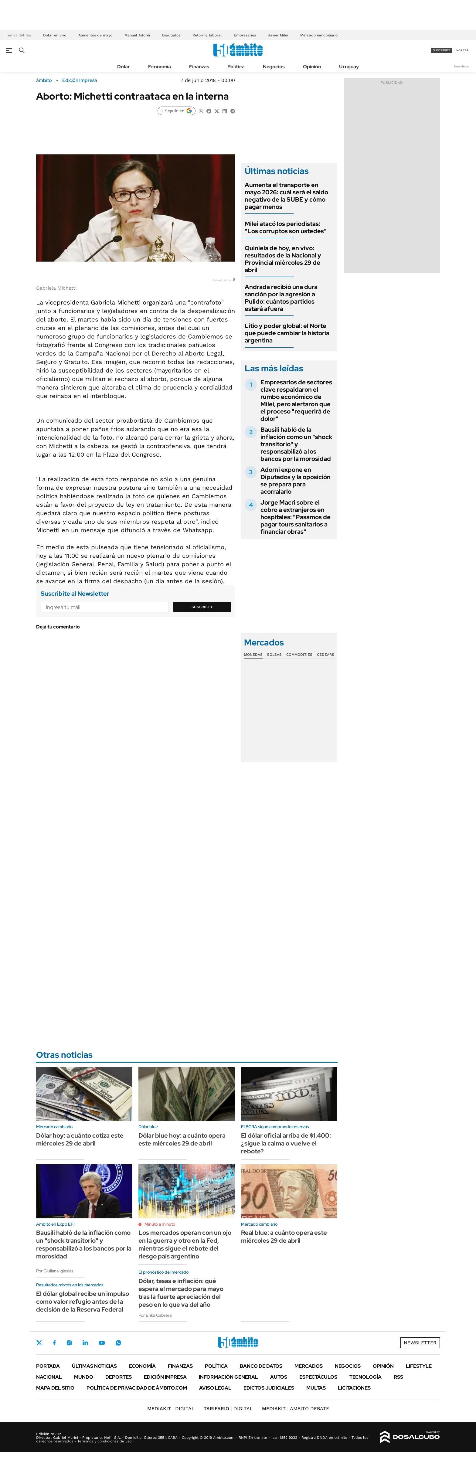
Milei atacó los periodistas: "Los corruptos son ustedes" (286, 227)
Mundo (83, 1377)
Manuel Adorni (137, 35)
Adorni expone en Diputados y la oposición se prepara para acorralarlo (295, 480)
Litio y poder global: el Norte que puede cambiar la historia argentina (287, 333)
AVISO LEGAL (215, 1388)
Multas (316, 1388)
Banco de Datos (261, 1366)
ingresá (461, 50)
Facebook (54, 1343)
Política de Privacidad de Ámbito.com (137, 1388)
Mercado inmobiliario (319, 35)
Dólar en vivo (54, 35)
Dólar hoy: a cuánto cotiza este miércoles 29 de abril (80, 1139)
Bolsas (274, 654)
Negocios (274, 66)
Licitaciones (354, 1388)
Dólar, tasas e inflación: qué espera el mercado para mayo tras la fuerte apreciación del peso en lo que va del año (180, 1293)
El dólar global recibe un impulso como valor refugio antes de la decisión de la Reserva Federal (82, 1301)
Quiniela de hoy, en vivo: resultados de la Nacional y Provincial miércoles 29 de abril (283, 259)
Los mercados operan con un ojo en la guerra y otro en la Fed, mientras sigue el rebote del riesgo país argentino (184, 1244)
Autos (278, 1377)
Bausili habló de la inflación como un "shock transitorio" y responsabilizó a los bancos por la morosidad (296, 444)
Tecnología (365, 1377)
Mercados (308, 1366)
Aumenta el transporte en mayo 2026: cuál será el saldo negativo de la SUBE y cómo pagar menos (286, 196)
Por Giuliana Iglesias (54, 1271)
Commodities (299, 654)
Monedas (253, 654)
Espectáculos (318, 1377)
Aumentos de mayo (95, 35)
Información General (228, 1377)
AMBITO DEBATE (295, 1408)
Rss (398, 1377)
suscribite (441, 50)
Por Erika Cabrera (155, 1315)
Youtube (102, 1343)
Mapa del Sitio (55, 1388)
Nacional (49, 1377)
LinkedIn (85, 1343)
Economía (159, 66)
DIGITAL (171, 1408)
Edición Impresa (165, 1377)
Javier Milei (278, 35)
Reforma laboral (207, 35)
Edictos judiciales (268, 1388)
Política (236, 66)
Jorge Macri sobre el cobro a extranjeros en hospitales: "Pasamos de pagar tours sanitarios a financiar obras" (295, 517)
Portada (48, 1366)
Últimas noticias (94, 1366)
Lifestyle (419, 1366)
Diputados (171, 35)
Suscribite (202, 607)
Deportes (118, 1377)
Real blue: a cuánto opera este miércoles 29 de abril (284, 1236)
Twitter (39, 1342)
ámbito (44, 80)
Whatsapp (118, 1343)
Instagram (69, 1343)
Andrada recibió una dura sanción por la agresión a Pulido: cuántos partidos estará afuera (281, 298)
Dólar (123, 66)
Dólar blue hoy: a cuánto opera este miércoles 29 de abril (182, 1139)
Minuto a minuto (159, 1224)
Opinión (312, 66)
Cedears (325, 654)
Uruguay (349, 66)
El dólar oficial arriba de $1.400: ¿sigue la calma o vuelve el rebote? (286, 1143)
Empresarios (245, 35)
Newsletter (462, 66)
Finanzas (199, 66)
